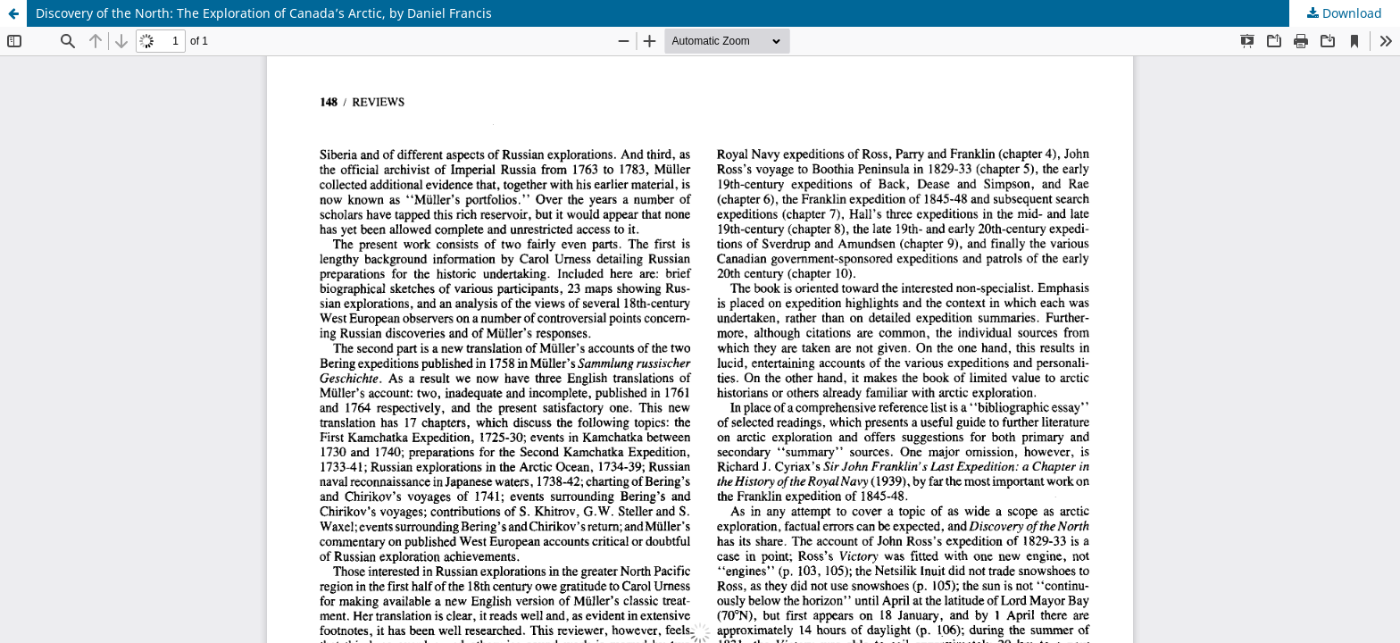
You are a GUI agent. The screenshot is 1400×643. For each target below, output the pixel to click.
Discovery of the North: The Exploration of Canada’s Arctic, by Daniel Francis (264, 12)
